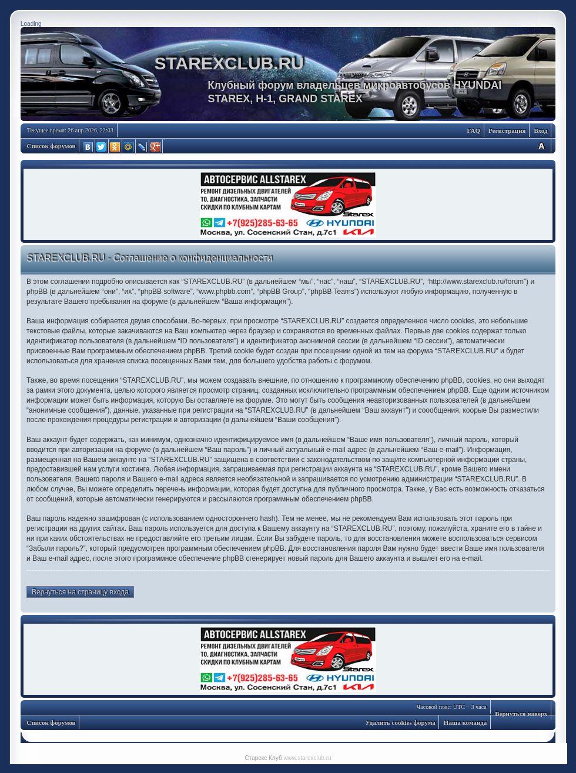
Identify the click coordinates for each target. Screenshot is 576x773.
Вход (540, 130)
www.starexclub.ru (307, 758)
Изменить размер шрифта (541, 145)
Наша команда (465, 722)
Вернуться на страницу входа (80, 592)
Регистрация (506, 130)
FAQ (473, 130)
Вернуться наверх (521, 713)
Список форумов (51, 145)
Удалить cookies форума (401, 722)
